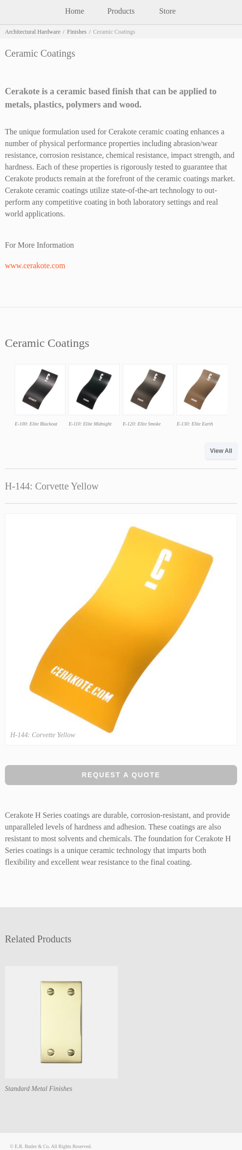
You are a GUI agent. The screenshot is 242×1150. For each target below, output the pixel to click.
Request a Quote (121, 775)
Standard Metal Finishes (38, 1088)
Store (167, 11)
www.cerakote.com (35, 265)
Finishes (77, 31)
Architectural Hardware (33, 31)
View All (221, 450)
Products (121, 11)
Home (74, 11)
